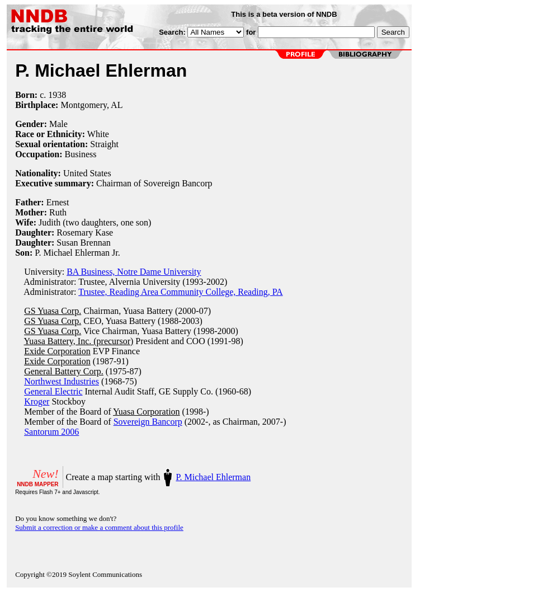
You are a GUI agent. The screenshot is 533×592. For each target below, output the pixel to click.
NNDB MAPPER (37, 484)
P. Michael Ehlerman (213, 477)
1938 (57, 95)
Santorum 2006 (51, 431)
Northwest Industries (61, 381)
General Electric (53, 391)
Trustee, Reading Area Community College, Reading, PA (180, 292)
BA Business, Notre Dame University (134, 271)
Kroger (36, 401)
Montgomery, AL (91, 105)
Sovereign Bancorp (148, 421)
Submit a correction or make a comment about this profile (99, 527)
